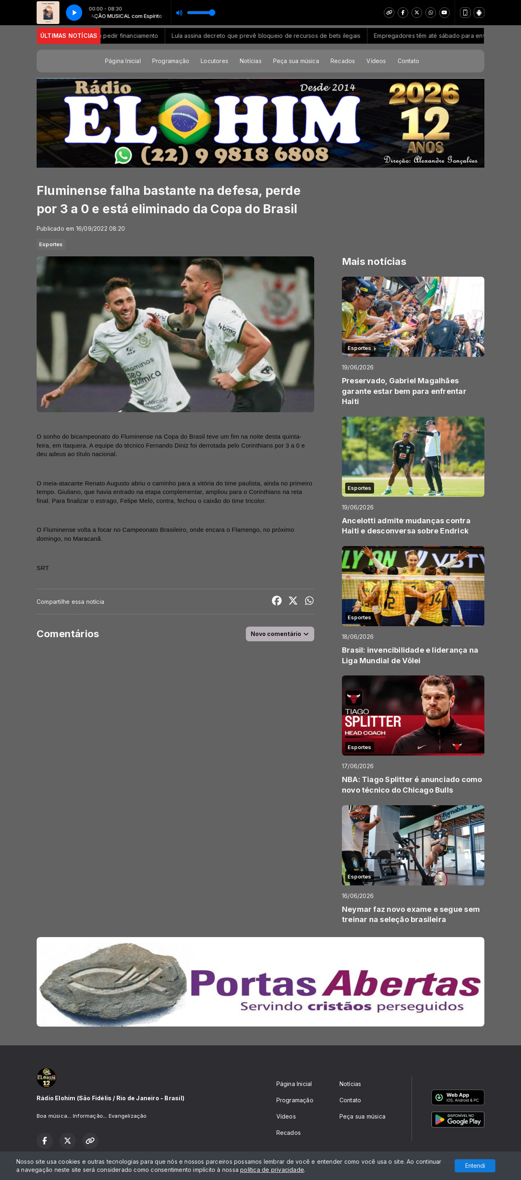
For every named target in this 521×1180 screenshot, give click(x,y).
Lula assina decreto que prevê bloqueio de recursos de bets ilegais (274, 35)
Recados (343, 60)
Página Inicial (123, 60)
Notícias (251, 60)
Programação (170, 60)
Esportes (51, 244)
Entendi (475, 1165)
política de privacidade (272, 1169)
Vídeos (376, 60)
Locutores (214, 60)
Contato (408, 60)
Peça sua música (296, 60)
